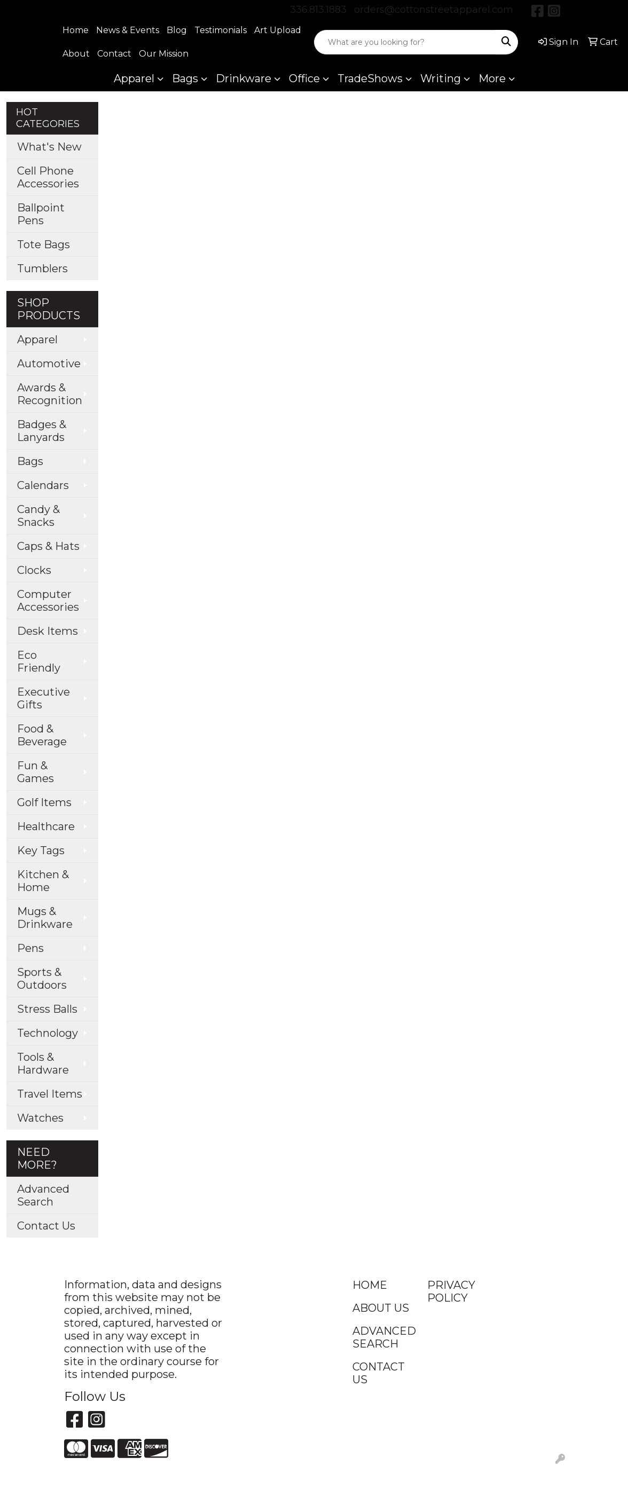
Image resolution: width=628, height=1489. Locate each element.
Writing (440, 78)
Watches (40, 1118)
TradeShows (370, 78)
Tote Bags (43, 244)
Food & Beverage (42, 735)
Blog (177, 30)
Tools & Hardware (43, 1063)
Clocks (34, 570)
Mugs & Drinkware (45, 918)
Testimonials (220, 30)
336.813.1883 (318, 9)
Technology (47, 1033)
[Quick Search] (405, 42)
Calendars (43, 485)
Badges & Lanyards (41, 431)
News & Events (127, 30)
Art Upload (277, 30)
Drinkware (243, 78)
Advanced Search (43, 1195)
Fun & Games (35, 772)
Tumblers (42, 268)
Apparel (134, 78)
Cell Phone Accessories (48, 177)
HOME (369, 1285)
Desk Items (47, 631)
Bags (185, 78)
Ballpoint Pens (41, 214)
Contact (114, 54)
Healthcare (46, 826)
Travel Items (49, 1094)
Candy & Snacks (38, 516)
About (76, 54)
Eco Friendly (38, 661)
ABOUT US (380, 1308)
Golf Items (44, 802)
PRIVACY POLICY (451, 1291)
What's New (49, 146)
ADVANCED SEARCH (383, 1337)
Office (304, 78)
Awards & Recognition (49, 394)
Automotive (49, 363)
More (492, 78)
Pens (30, 948)
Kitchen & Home (43, 881)
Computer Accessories (48, 600)
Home (75, 30)
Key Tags (41, 850)
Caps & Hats (48, 546)
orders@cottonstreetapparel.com (433, 9)
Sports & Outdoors (42, 978)
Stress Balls (47, 1009)
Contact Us (46, 1225)
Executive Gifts (43, 698)
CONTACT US (378, 1373)
